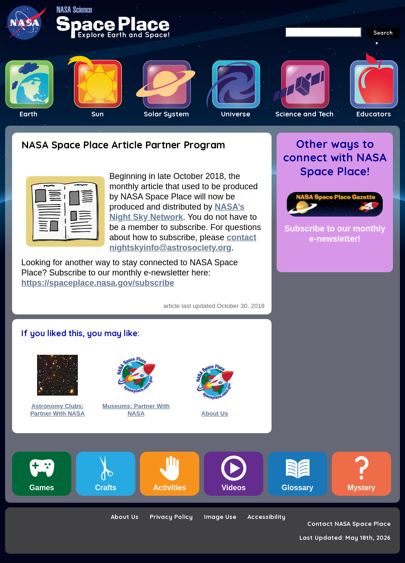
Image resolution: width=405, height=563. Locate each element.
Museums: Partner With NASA (136, 409)
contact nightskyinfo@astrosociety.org (182, 242)
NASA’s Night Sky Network (177, 212)
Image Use (220, 516)
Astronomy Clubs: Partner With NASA (57, 409)
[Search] (323, 32)
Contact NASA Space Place (349, 523)
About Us (214, 413)
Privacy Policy (171, 516)
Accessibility (266, 516)
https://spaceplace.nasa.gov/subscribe (97, 283)
